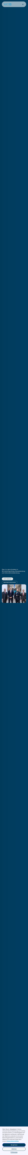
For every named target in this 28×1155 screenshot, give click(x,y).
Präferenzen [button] (14, 1152)
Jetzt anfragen (7, 581)
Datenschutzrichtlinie (13, 1141)
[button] (23, 3)
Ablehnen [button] (14, 1149)
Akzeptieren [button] (14, 1145)
